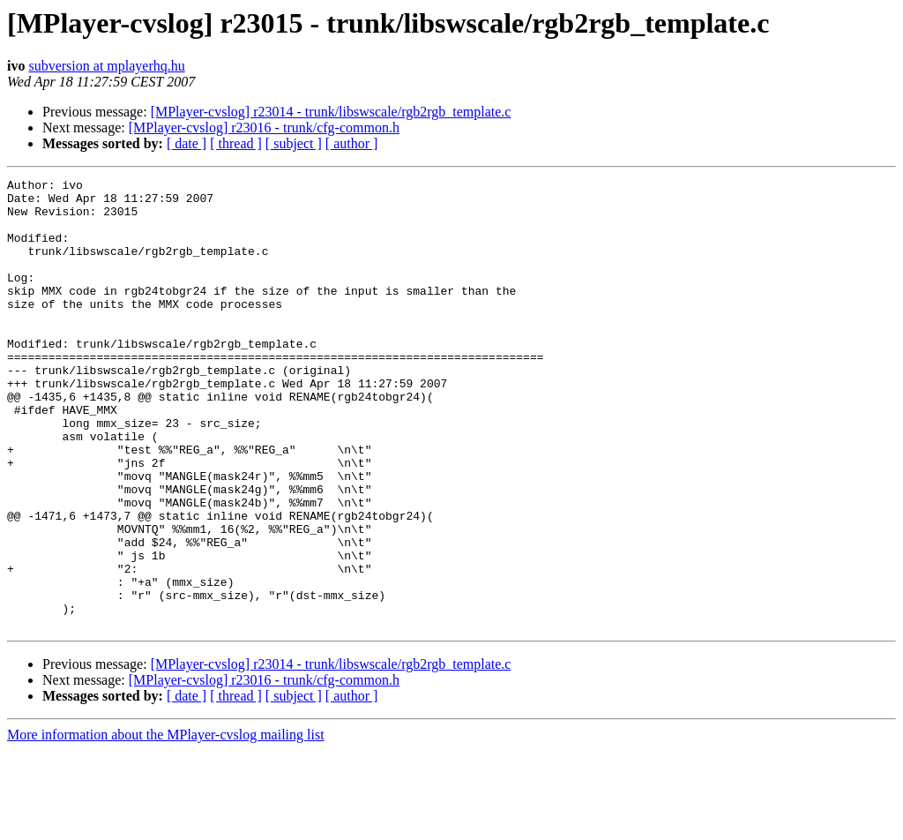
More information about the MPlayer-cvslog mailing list (166, 824)
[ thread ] (236, 143)
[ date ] (186, 143)
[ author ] (351, 143)
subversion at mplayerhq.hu (106, 65)
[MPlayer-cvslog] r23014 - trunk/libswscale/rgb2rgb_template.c (331, 111)
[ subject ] (293, 143)
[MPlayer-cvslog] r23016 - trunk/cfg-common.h (264, 127)
